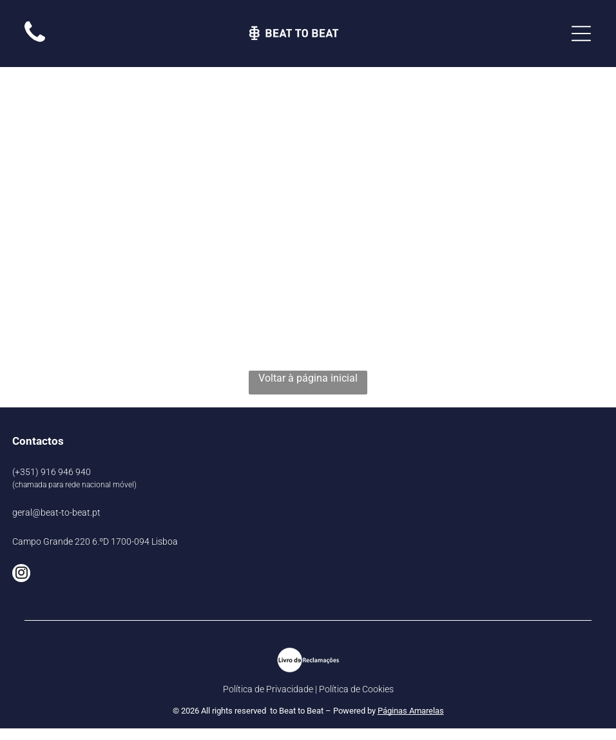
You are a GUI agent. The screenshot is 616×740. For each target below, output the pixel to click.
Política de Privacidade (268, 689)
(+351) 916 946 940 (51, 472)
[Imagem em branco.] (34, 41)
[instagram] (21, 574)
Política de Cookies (356, 689)
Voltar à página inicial (308, 378)
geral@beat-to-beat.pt (56, 512)
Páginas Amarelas (411, 711)
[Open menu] (581, 33)
